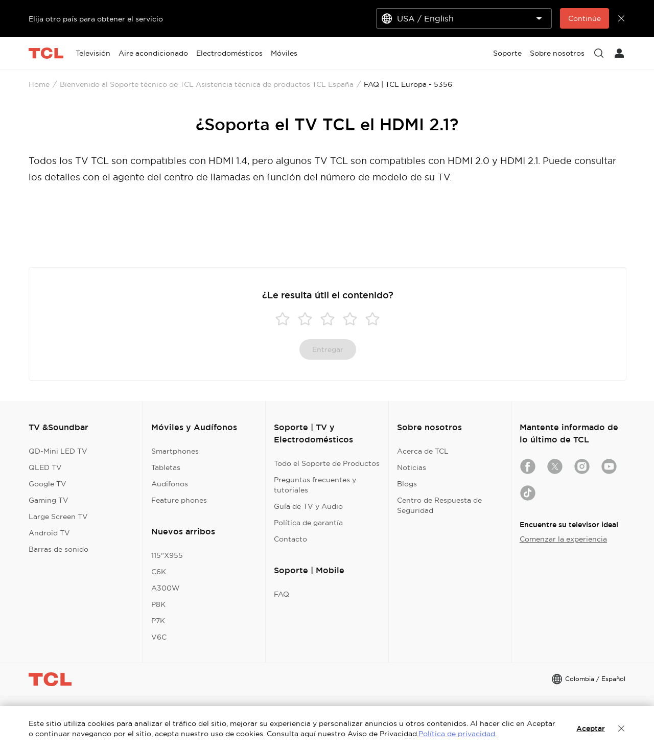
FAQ (281, 594)
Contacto (290, 539)
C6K (158, 571)
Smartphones (175, 451)
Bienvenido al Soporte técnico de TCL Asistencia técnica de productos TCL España (207, 84)
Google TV (47, 483)
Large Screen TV (58, 516)
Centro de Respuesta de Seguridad (439, 505)
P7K (158, 620)
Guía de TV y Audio (308, 506)
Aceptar (590, 728)
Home (39, 84)
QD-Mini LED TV (58, 451)
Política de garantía (308, 522)
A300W (165, 588)
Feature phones (179, 500)
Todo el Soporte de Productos (327, 463)
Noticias (411, 467)
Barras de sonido (58, 549)
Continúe (584, 18)
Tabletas (165, 467)
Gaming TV (48, 500)
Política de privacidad (456, 733)
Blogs (407, 483)
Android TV (49, 532)
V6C (159, 637)
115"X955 (167, 555)
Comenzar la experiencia (563, 539)
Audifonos (169, 483)
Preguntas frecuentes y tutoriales (315, 485)
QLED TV (45, 467)
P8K (158, 604)
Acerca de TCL (423, 451)
